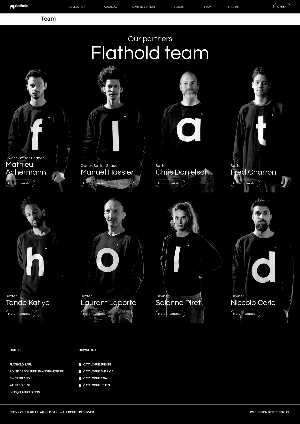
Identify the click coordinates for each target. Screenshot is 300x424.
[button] (87, 350)
